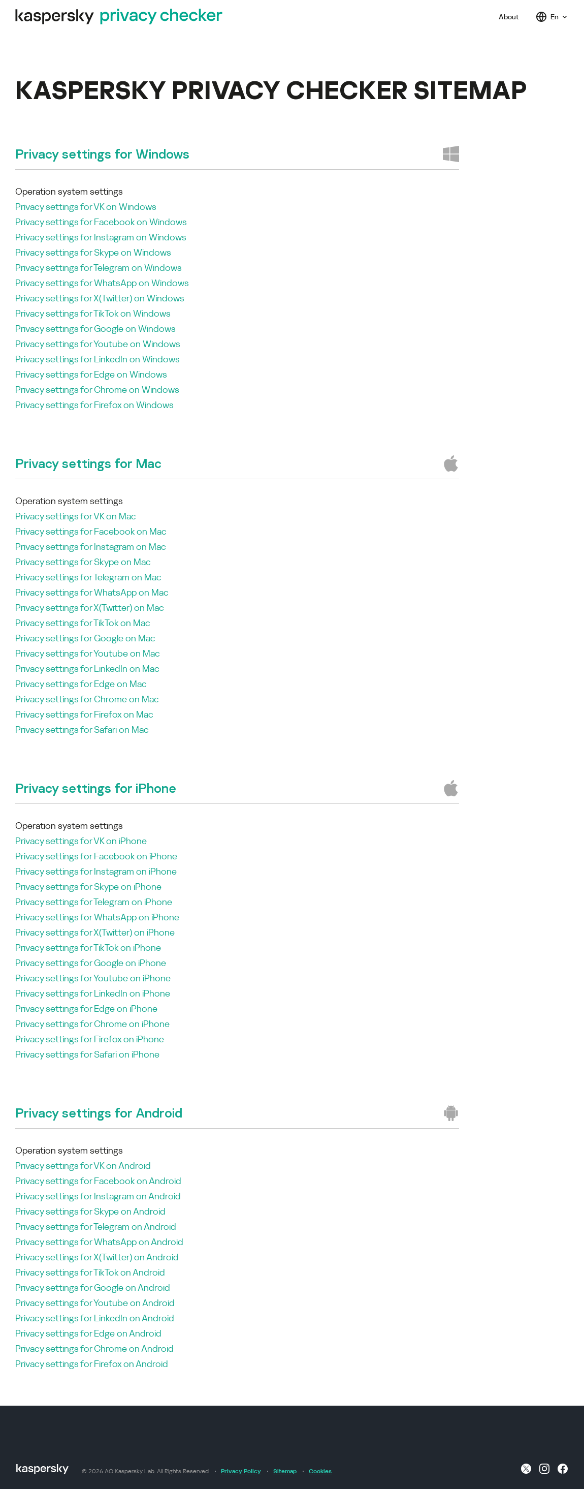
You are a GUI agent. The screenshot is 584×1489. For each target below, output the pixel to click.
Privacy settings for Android (98, 1113)
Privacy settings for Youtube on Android (95, 1302)
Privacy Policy (241, 1471)
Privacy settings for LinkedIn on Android (94, 1318)
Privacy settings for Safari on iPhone (87, 1054)
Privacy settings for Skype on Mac (83, 561)
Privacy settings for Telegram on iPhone (93, 901)
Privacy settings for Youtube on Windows (97, 343)
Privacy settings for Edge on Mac (81, 683)
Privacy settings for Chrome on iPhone (92, 1023)
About (509, 17)
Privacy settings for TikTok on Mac (82, 622)
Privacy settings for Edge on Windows (91, 374)
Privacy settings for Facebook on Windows (101, 221)
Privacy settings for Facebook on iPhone (96, 856)
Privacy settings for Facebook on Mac (91, 531)
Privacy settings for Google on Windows (95, 328)
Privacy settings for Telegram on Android (95, 1226)
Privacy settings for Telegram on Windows (98, 267)
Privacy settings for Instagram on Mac (90, 546)
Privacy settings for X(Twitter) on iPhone (95, 932)
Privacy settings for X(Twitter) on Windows (99, 298)
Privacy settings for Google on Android (92, 1287)
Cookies (320, 1471)
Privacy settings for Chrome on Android (94, 1348)
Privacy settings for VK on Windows (85, 206)
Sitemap (285, 1471)
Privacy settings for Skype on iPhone (88, 886)
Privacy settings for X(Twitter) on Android (97, 1257)
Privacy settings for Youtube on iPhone (93, 978)
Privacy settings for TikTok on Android (90, 1272)
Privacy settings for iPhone (95, 788)
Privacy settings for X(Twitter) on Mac (89, 607)
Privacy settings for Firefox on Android (91, 1363)
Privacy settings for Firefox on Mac (84, 714)
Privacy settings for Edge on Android (88, 1333)
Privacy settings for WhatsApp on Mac (92, 592)
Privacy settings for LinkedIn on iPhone (92, 993)
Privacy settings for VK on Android (83, 1165)
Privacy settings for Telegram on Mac (88, 577)
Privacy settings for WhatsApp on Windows (102, 282)
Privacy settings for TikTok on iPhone (88, 947)
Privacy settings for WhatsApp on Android (99, 1241)
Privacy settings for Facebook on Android (98, 1180)
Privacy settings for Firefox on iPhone (89, 1039)
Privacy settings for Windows (102, 154)
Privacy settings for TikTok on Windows (93, 313)
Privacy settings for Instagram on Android (98, 1196)
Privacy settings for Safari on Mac (82, 729)
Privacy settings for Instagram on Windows (100, 237)
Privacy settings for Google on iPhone (90, 962)
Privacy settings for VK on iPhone (81, 840)
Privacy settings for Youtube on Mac (87, 653)
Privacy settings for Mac (88, 463)
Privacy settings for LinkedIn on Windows (97, 359)
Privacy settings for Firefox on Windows (94, 404)
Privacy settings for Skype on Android (90, 1211)
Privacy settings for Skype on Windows (93, 252)
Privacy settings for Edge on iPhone (86, 1008)
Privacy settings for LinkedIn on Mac (87, 668)
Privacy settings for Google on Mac (85, 638)
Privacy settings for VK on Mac (75, 516)
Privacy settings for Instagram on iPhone (96, 871)
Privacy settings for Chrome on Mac (87, 699)
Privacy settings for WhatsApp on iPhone (97, 917)
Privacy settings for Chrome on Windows (97, 389)
